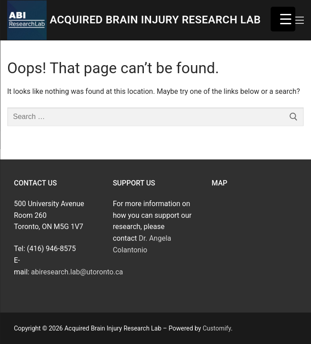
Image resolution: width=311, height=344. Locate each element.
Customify (217, 328)
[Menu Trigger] (283, 19)
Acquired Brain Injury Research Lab (155, 19)
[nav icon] (299, 20)
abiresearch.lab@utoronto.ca (77, 272)
